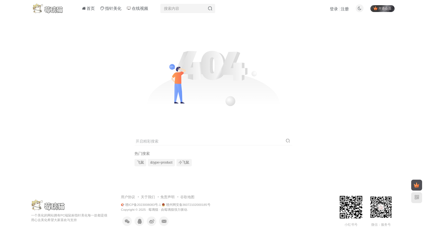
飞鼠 (140, 162)
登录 (334, 9)
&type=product (161, 162)
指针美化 (110, 9)
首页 (88, 9)
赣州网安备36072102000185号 (186, 204)
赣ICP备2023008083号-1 (141, 204)
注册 (345, 9)
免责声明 (167, 197)
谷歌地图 (187, 197)
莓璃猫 (153, 209)
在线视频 (137, 9)
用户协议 (128, 197)
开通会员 (382, 9)
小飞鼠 (184, 162)
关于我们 (148, 197)
